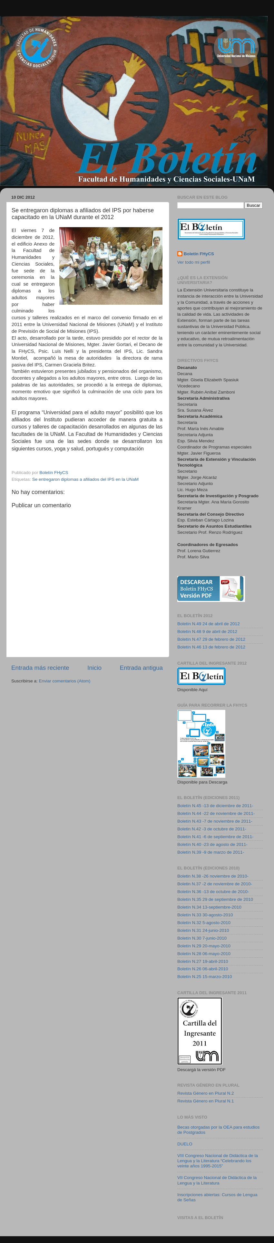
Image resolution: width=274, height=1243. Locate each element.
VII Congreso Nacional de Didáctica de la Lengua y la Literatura (217, 1180)
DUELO (184, 1144)
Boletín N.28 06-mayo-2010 (203, 953)
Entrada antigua (141, 667)
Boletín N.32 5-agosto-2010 (203, 922)
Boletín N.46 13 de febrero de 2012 (211, 647)
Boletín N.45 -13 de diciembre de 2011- (215, 805)
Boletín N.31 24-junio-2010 (203, 930)
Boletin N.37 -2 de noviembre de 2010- (214, 883)
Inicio (94, 667)
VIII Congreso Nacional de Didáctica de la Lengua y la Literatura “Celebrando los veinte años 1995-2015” (217, 1160)
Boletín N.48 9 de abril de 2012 (207, 631)
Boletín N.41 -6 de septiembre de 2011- (215, 836)
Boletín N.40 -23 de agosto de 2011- (212, 844)
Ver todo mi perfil (193, 262)
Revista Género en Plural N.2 (205, 1093)
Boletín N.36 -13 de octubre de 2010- (213, 891)
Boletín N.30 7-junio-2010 (202, 938)
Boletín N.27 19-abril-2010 (202, 961)
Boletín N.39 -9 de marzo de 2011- (210, 852)
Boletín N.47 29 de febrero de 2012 (211, 639)
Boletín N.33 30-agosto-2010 (205, 914)
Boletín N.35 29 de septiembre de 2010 (215, 899)
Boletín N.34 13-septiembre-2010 (209, 907)
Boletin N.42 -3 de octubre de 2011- (211, 829)
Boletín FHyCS (199, 253)
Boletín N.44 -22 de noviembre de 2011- (216, 813)
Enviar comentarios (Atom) (65, 681)
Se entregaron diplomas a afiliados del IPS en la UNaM (85, 479)
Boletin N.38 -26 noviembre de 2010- (213, 876)
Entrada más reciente (40, 667)
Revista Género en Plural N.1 (205, 1101)
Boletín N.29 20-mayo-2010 (203, 945)
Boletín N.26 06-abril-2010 (202, 968)
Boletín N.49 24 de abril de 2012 (208, 623)
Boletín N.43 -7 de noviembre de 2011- (214, 821)
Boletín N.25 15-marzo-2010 (204, 976)
